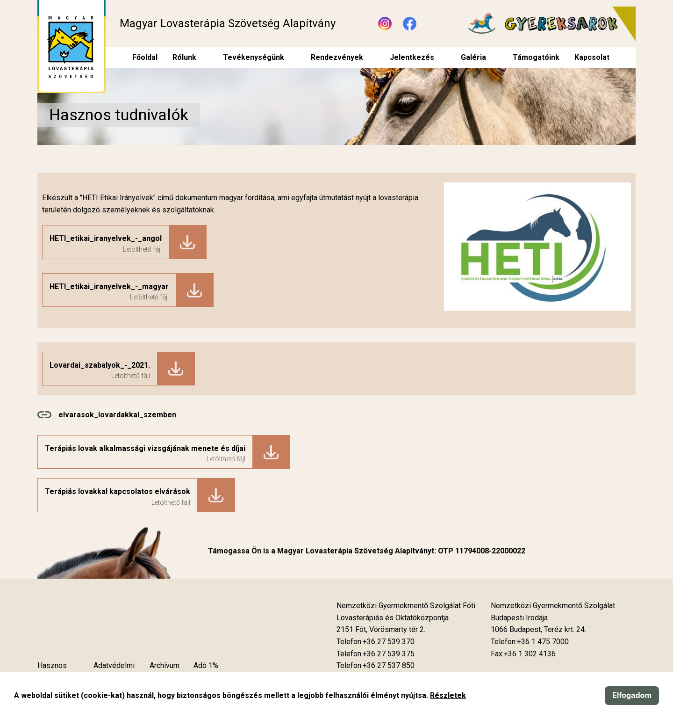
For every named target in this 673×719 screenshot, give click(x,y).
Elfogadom (632, 695)
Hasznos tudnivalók (54, 671)
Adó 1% (205, 665)
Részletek (448, 695)
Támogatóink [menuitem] (536, 57)
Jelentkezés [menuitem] (412, 57)
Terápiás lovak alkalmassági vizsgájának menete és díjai (145, 448)
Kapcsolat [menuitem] (591, 57)
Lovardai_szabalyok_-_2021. (100, 365)
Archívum (164, 665)
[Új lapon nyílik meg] (380, 630)
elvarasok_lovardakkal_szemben (117, 414)
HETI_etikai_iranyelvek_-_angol (106, 238)
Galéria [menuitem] (473, 57)
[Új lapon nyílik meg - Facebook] (409, 23)
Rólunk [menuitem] (184, 57)
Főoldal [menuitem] (145, 57)
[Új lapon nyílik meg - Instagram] (385, 23)
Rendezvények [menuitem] (337, 57)
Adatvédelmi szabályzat (114, 671)
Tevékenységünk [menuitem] (253, 57)
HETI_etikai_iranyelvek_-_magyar (109, 286)
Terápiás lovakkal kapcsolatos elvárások (117, 491)
